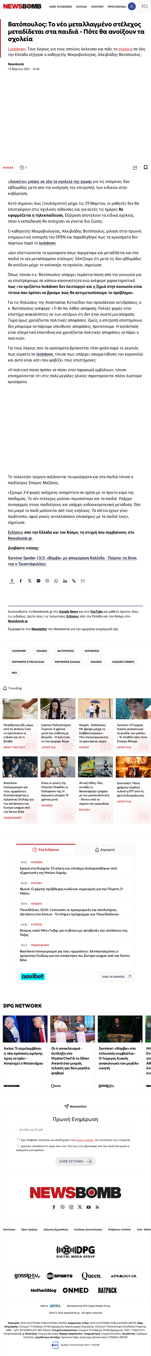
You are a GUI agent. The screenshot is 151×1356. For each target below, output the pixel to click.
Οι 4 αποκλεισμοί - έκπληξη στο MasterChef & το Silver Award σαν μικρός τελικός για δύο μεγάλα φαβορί (70, 1060)
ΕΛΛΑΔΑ (81, 6)
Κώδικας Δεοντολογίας (88, 1229)
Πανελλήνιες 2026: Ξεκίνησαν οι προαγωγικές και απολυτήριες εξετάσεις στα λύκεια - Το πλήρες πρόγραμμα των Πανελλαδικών (69, 912)
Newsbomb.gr (20, 538)
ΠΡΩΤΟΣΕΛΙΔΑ (117, 6)
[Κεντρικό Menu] (144, 6)
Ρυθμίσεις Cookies (119, 1229)
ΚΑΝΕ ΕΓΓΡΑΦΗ (75, 1161)
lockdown (47, 243)
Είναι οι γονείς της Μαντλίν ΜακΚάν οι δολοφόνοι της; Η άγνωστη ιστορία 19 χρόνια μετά (54, 791)
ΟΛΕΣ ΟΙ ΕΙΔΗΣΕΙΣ (60, 6)
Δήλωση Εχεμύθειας (56, 1229)
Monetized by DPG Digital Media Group (88, 1305)
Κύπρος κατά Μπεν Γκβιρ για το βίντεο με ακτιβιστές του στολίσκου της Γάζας (73, 932)
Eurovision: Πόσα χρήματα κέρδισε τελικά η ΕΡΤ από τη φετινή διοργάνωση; (130, 789)
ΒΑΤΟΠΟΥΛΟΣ (66, 650)
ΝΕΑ (14, 672)
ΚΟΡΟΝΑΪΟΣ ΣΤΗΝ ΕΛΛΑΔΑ (28, 661)
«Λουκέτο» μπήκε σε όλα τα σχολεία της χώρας (50, 181)
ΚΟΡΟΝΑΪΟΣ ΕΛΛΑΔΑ (67, 661)
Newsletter (39, 629)
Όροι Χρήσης (29, 1229)
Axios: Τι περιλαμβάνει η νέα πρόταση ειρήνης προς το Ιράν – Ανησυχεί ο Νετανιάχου (23, 1055)
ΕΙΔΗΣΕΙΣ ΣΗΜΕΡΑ (123, 661)
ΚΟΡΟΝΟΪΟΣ (92, 650)
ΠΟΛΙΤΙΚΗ (97, 6)
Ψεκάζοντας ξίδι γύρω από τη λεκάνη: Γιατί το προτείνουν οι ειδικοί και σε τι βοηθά (18, 733)
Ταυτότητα (9, 1229)
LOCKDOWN (19, 650)
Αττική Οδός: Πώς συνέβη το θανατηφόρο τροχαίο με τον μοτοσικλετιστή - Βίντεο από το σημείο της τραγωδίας (94, 793)
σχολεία (125, 49)
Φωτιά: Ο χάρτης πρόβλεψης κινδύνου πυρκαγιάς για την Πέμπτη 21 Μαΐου (71, 891)
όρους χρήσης (85, 1140)
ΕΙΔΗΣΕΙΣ (96, 661)
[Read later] (145, 167)
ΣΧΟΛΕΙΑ (41, 650)
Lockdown (17, 49)
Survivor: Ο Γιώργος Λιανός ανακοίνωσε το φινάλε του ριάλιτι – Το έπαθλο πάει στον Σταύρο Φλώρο (132, 733)
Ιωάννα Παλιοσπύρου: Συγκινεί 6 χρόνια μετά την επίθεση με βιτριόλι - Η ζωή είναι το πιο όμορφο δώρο (56, 733)
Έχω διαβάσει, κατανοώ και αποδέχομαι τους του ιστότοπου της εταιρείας (75, 1140)
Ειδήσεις (15, 532)
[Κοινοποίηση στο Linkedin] (65, 581)
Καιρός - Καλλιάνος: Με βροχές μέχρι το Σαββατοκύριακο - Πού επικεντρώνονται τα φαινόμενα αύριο (93, 733)
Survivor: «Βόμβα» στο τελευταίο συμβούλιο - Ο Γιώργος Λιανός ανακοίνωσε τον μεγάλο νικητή (119, 1058)
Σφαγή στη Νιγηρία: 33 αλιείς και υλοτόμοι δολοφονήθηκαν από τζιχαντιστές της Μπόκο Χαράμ (68, 870)
